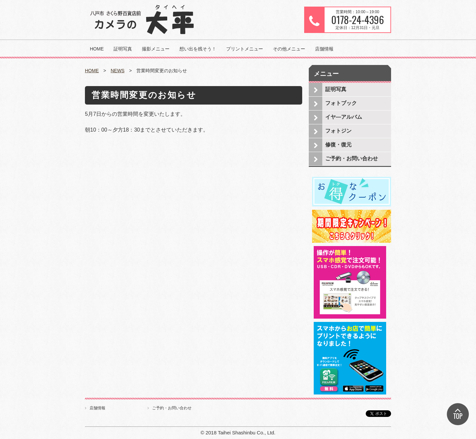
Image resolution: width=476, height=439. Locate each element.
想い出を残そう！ (197, 48)
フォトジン (338, 131)
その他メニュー (289, 48)
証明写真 (123, 48)
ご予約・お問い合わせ (351, 158)
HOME (97, 48)
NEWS (117, 70)
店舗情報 (324, 48)
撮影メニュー (156, 48)
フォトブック (341, 103)
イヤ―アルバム (343, 117)
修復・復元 (338, 144)
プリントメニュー (244, 48)
